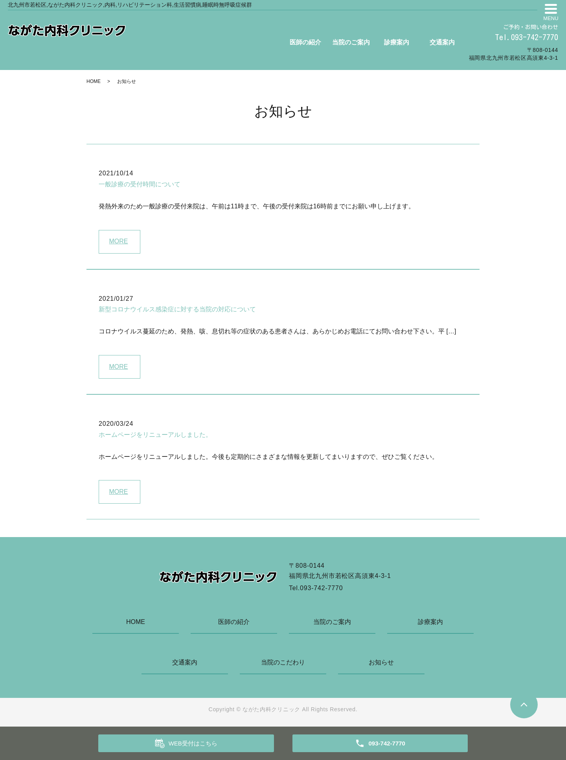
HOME (93, 81)
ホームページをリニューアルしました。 (155, 434)
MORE (118, 241)
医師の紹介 (305, 42)
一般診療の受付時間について (139, 184)
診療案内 (396, 42)
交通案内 (442, 42)
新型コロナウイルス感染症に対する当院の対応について (177, 309)
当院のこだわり (283, 662)
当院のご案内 (351, 42)
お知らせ (381, 662)
